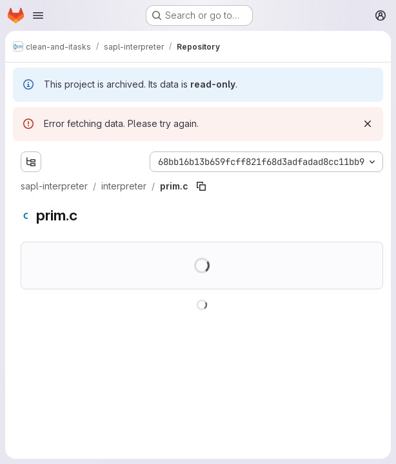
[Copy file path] (201, 186)
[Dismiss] (367, 123)
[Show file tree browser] (31, 161)
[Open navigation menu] (38, 15)
